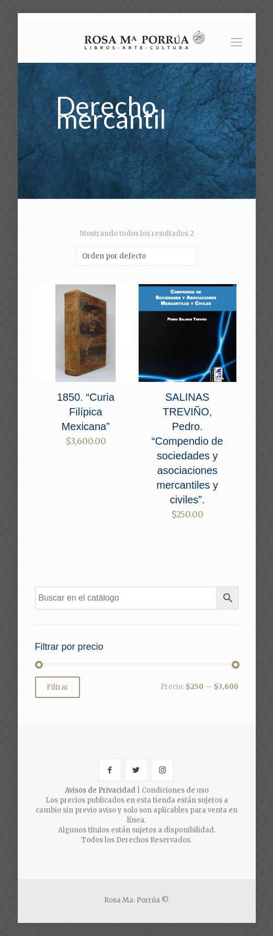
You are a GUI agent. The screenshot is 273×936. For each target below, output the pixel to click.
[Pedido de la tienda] (136, 256)
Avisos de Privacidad (100, 790)
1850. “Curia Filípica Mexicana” (86, 411)
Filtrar (58, 687)
